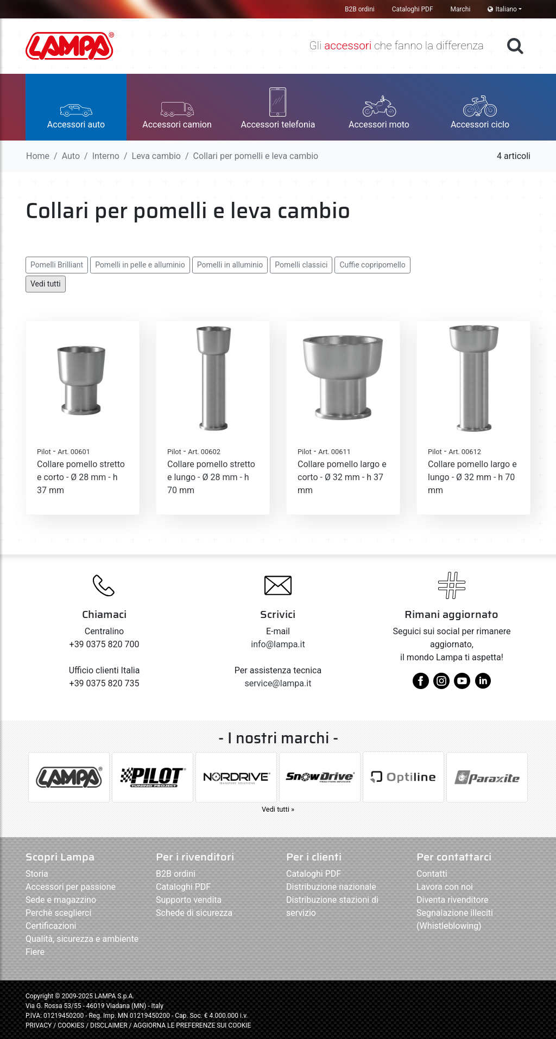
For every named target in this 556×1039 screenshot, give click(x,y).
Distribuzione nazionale (331, 887)
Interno (105, 156)
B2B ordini (360, 9)
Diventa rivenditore (452, 900)
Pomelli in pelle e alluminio (140, 264)
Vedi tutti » (278, 809)
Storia (37, 874)
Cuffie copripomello (372, 264)
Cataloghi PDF (412, 9)
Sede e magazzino (61, 900)
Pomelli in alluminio (230, 264)
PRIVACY (39, 1025)
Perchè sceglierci (58, 913)
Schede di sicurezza (194, 913)
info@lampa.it (278, 644)
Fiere (35, 952)
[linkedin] (483, 685)
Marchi (461, 9)
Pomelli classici (301, 264)
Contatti (431, 874)
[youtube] (462, 685)
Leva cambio (156, 156)
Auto (71, 156)
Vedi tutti (45, 283)
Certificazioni (51, 926)
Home (37, 156)
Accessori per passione (71, 887)
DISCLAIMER (109, 1025)
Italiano (502, 9)
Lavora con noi (444, 887)
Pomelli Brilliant (56, 264)
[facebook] (421, 685)
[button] (76, 107)
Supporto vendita (189, 900)
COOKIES (71, 1025)
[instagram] (441, 685)
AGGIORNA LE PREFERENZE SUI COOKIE (192, 1025)
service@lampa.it (278, 683)
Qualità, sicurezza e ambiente (82, 939)
